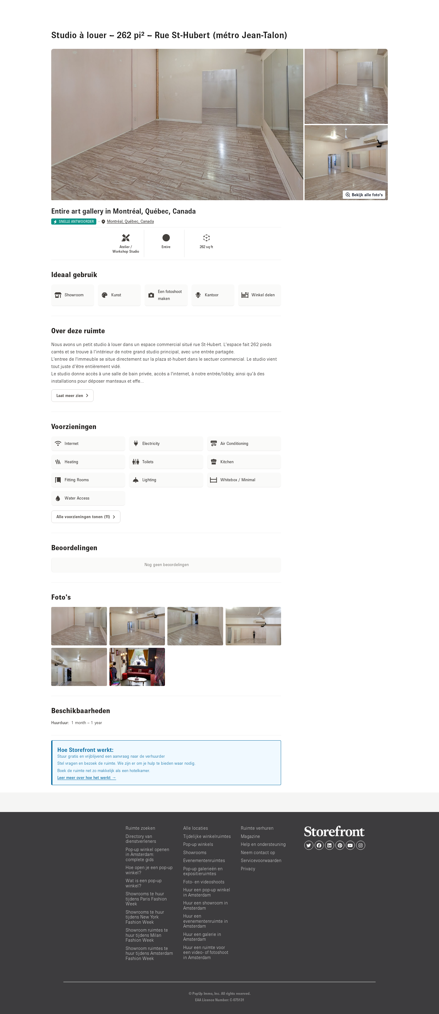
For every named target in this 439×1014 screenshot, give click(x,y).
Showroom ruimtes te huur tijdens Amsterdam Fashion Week (149, 953)
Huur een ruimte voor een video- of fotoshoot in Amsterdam (205, 952)
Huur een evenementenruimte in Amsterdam (205, 921)
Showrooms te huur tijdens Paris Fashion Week (146, 898)
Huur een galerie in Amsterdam (202, 937)
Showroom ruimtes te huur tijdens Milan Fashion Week (147, 935)
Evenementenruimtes (204, 860)
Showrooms (194, 852)
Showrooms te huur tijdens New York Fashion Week (145, 917)
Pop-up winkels (198, 844)
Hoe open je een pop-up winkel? (149, 870)
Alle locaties (195, 828)
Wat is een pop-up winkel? (144, 883)
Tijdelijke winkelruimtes (207, 836)
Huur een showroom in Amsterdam (205, 905)
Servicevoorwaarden (261, 860)
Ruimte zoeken (140, 828)
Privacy (248, 868)
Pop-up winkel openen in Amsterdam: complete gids (147, 854)
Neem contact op (258, 852)
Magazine (250, 836)
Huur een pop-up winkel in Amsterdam (206, 892)
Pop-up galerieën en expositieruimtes (203, 871)
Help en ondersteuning (263, 844)
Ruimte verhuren (257, 828)
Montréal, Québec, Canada (130, 221)
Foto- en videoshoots (203, 881)
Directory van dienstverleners (141, 839)
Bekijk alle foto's (364, 194)
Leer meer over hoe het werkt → (86, 777)
